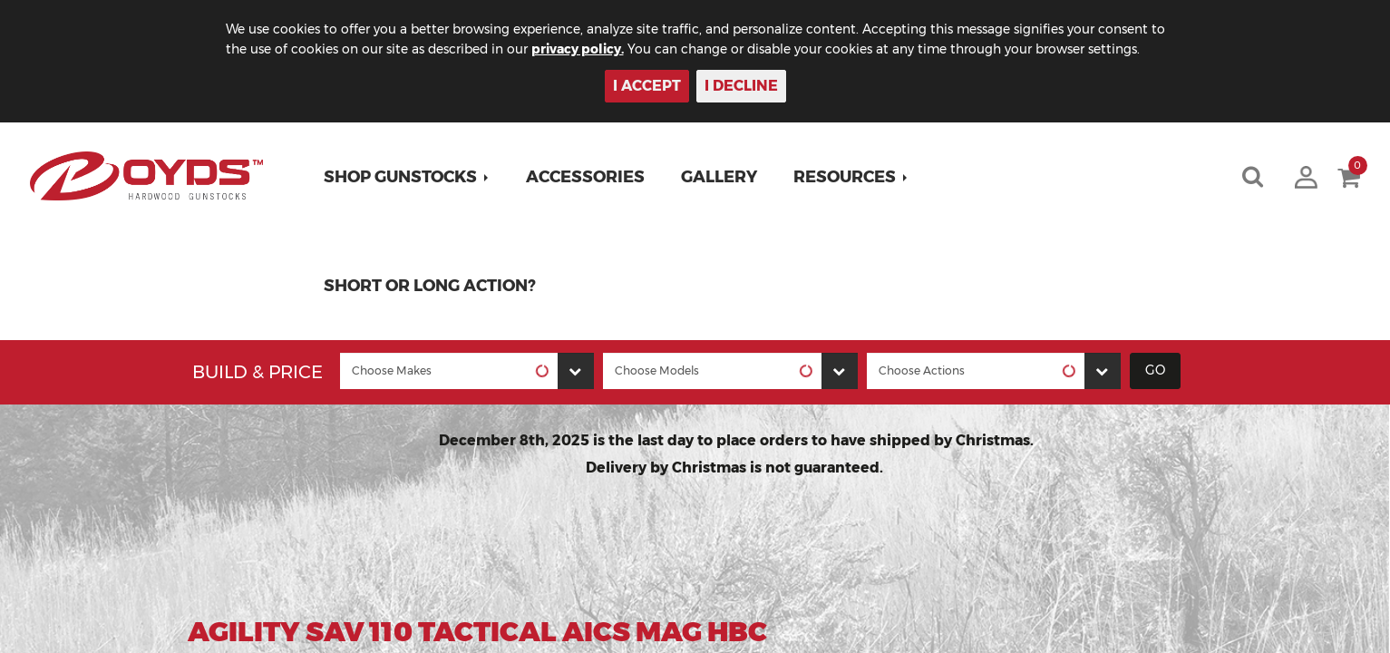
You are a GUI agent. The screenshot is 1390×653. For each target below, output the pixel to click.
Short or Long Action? (431, 286)
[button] (407, 176)
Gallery (720, 177)
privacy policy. (596, 49)
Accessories (586, 177)
